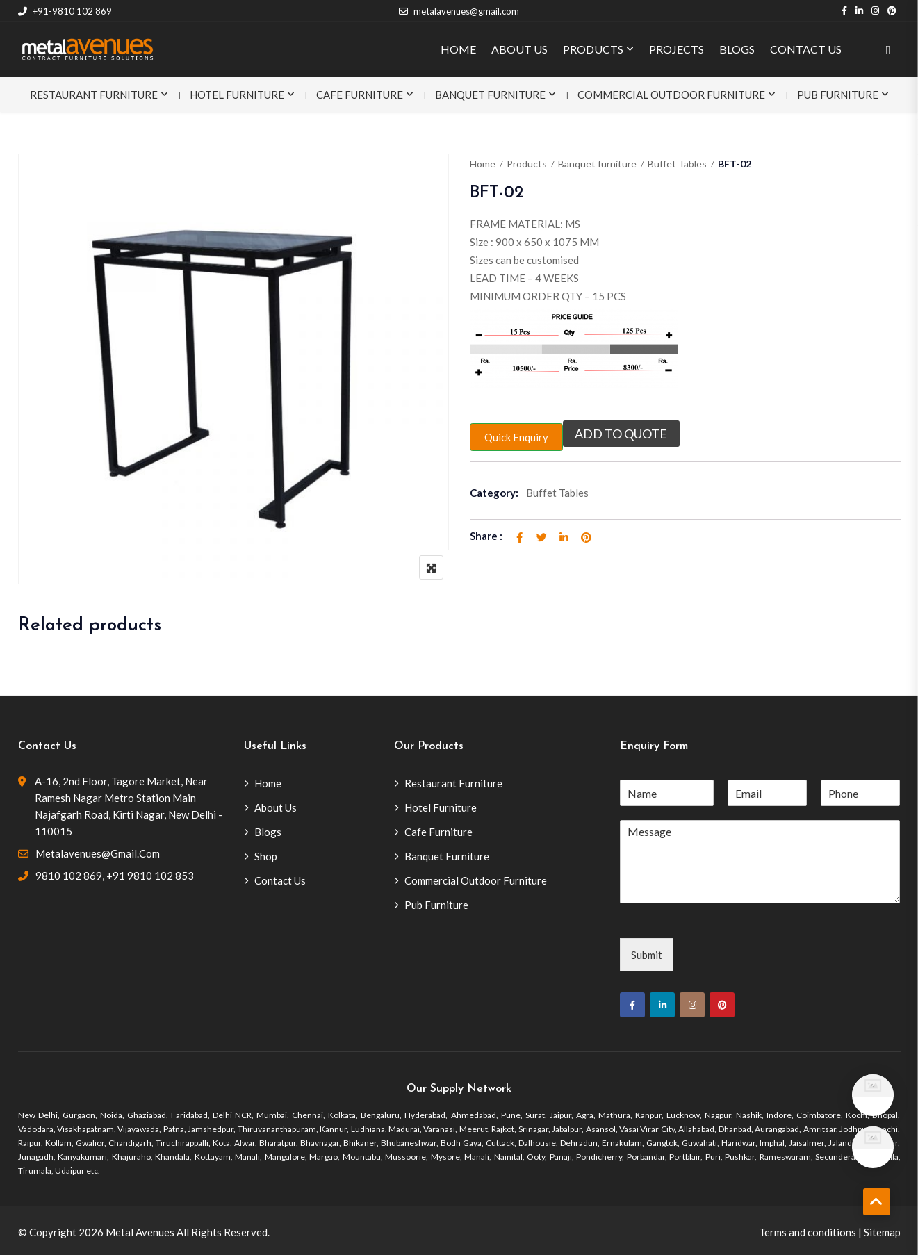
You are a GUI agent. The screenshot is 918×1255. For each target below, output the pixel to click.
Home (482, 164)
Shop (265, 856)
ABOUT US (519, 49)
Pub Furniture (837, 94)
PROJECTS (676, 49)
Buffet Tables (677, 164)
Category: (494, 492)
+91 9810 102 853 (150, 875)
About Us (275, 807)
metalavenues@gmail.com (459, 11)
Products (527, 164)
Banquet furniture (597, 164)
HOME (458, 49)
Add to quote (621, 433)
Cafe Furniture (359, 94)
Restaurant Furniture (94, 94)
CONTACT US (806, 49)
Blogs (267, 832)
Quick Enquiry (516, 437)
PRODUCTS (593, 49)
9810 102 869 (68, 875)
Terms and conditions (807, 1232)
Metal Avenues (140, 1232)
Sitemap (882, 1232)
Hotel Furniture (237, 94)
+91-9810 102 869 (65, 11)
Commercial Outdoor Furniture (671, 94)
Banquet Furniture (490, 94)
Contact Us (280, 880)
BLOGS (737, 49)
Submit (646, 955)
